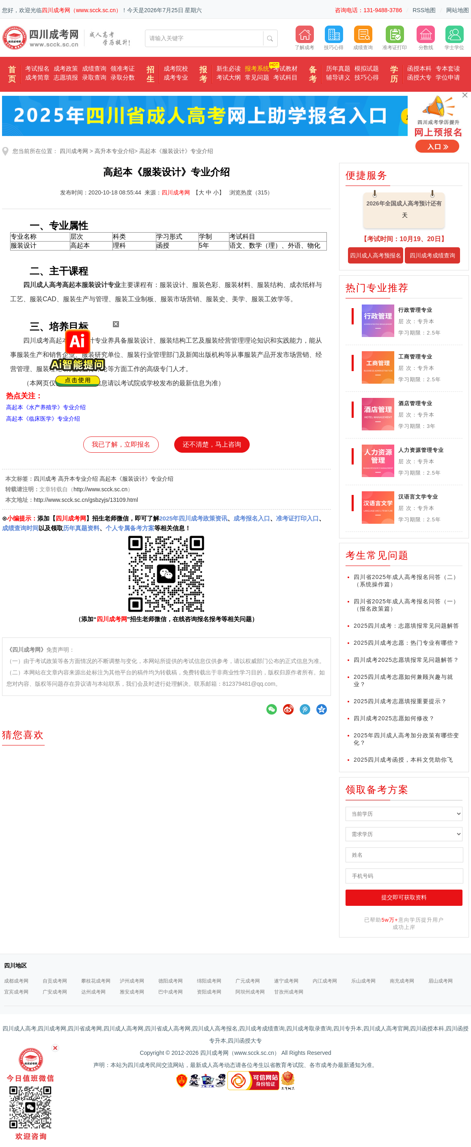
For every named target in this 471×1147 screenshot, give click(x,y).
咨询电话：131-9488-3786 (368, 10)
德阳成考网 (170, 981)
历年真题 (338, 68)
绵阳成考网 (209, 981)
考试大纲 (228, 77)
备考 (313, 74)
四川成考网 (74, 151)
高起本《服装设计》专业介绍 (176, 151)
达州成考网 (93, 992)
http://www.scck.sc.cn (100, 489)
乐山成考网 (363, 981)
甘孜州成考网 (288, 992)
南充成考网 (402, 981)
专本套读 (448, 68)
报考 (203, 74)
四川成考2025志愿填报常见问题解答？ (406, 660)
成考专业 (176, 77)
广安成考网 (55, 992)
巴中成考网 (170, 992)
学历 (394, 74)
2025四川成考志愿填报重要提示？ (400, 701)
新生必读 (228, 68)
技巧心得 (366, 77)
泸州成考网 (132, 981)
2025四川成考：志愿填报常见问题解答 (406, 625)
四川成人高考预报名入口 (375, 258)
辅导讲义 (338, 77)
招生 (150, 74)
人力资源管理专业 (421, 450)
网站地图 (457, 10)
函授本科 (419, 68)
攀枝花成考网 (95, 981)
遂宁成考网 (286, 981)
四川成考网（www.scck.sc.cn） (81, 10)
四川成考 (45, 478)
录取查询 (94, 77)
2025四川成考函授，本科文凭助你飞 (403, 759)
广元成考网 (248, 981)
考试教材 (285, 68)
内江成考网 (325, 981)
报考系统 (257, 68)
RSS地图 (424, 10)
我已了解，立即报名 (121, 444)
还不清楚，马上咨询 (212, 444)
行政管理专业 (415, 310)
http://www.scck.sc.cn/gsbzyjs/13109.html (86, 500)
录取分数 (122, 77)
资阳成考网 (209, 992)
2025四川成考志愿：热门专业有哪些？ (406, 642)
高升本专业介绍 (114, 151)
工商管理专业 (415, 357)
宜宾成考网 (16, 992)
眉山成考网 (440, 981)
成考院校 (176, 68)
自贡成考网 (55, 981)
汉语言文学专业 (418, 497)
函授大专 (419, 77)
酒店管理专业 (415, 403)
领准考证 (122, 68)
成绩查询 (94, 68)
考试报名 (37, 68)
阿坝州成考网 (250, 992)
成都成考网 (16, 981)
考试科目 (285, 77)
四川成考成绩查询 (432, 255)
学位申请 (448, 77)
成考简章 (37, 77)
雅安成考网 (132, 992)
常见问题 (257, 77)
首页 (12, 74)
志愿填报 (66, 77)
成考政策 (66, 68)
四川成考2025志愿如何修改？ (394, 718)
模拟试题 (366, 68)
